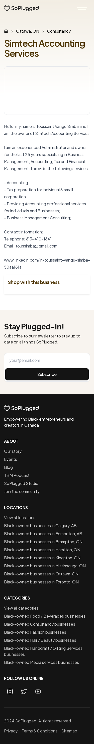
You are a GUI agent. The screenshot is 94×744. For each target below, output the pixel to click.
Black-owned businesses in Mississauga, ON (45, 565)
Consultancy (59, 31)
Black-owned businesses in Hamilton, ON (42, 549)
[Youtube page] (38, 691)
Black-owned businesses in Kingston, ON (42, 557)
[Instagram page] (10, 691)
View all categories (21, 608)
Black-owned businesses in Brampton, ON (43, 541)
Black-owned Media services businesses (41, 662)
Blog (8, 467)
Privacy (11, 730)
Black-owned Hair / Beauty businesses (40, 640)
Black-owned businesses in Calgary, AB (40, 525)
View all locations (19, 517)
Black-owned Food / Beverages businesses (44, 616)
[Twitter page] (24, 691)
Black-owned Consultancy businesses (39, 624)
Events (10, 459)
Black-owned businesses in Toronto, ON (41, 581)
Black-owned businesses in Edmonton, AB (43, 533)
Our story (13, 451)
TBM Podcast (17, 475)
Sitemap (69, 730)
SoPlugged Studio (21, 483)
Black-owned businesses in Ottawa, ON (41, 573)
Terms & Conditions (39, 730)
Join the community (22, 491)
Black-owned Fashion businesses (35, 632)
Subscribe (47, 374)
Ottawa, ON (27, 31)
